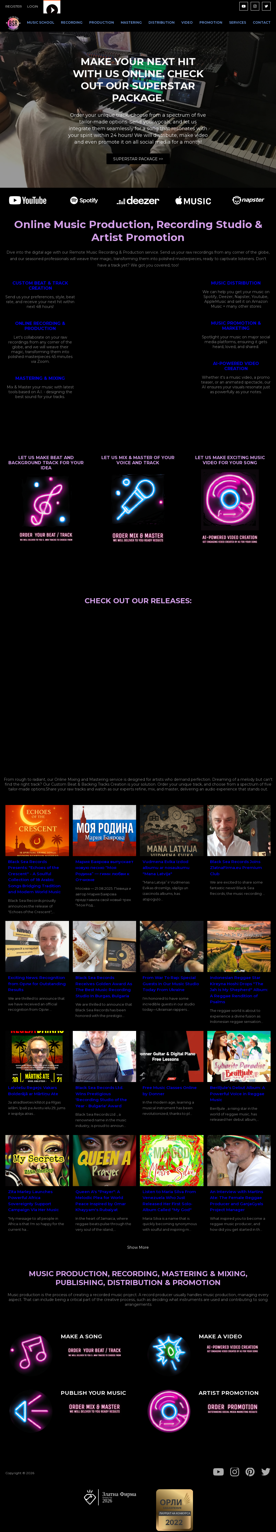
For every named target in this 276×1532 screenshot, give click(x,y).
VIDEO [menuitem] (187, 22)
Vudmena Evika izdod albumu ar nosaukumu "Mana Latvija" (166, 867)
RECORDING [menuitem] (71, 22)
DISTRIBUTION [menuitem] (162, 22)
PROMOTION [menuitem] (210, 22)
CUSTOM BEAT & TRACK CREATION (40, 286)
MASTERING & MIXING (40, 378)
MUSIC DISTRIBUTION (236, 283)
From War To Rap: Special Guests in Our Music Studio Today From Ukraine (171, 983)
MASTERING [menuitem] (131, 22)
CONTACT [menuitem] (262, 22)
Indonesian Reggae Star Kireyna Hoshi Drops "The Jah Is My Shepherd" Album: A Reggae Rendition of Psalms (239, 989)
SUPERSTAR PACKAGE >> (138, 159)
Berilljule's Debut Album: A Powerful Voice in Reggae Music (237, 1093)
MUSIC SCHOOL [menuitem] (40, 22)
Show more (138, 1247)
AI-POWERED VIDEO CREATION (236, 366)
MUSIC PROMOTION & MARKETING (236, 326)
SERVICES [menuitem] (237, 22)
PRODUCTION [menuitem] (101, 22)
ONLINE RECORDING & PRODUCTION (40, 326)
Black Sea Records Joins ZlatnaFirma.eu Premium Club (236, 867)
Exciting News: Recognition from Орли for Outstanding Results (37, 983)
